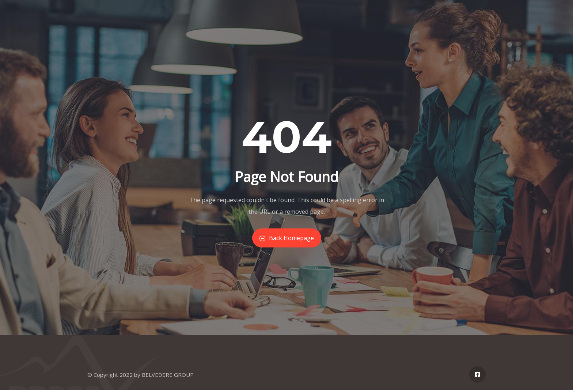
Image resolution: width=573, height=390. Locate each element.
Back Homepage (286, 238)
